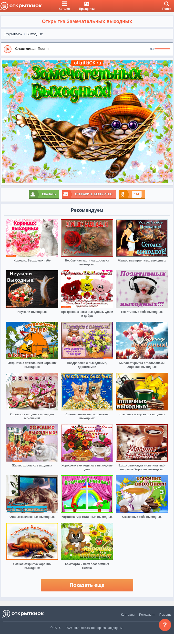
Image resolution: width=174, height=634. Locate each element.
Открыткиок (13, 34)
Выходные (34, 34)
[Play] (7, 49)
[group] (87, 49)
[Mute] (152, 49)
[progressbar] (162, 49)
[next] (168, 121)
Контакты (127, 614)
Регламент (147, 614)
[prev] (6, 121)
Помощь (165, 614)
